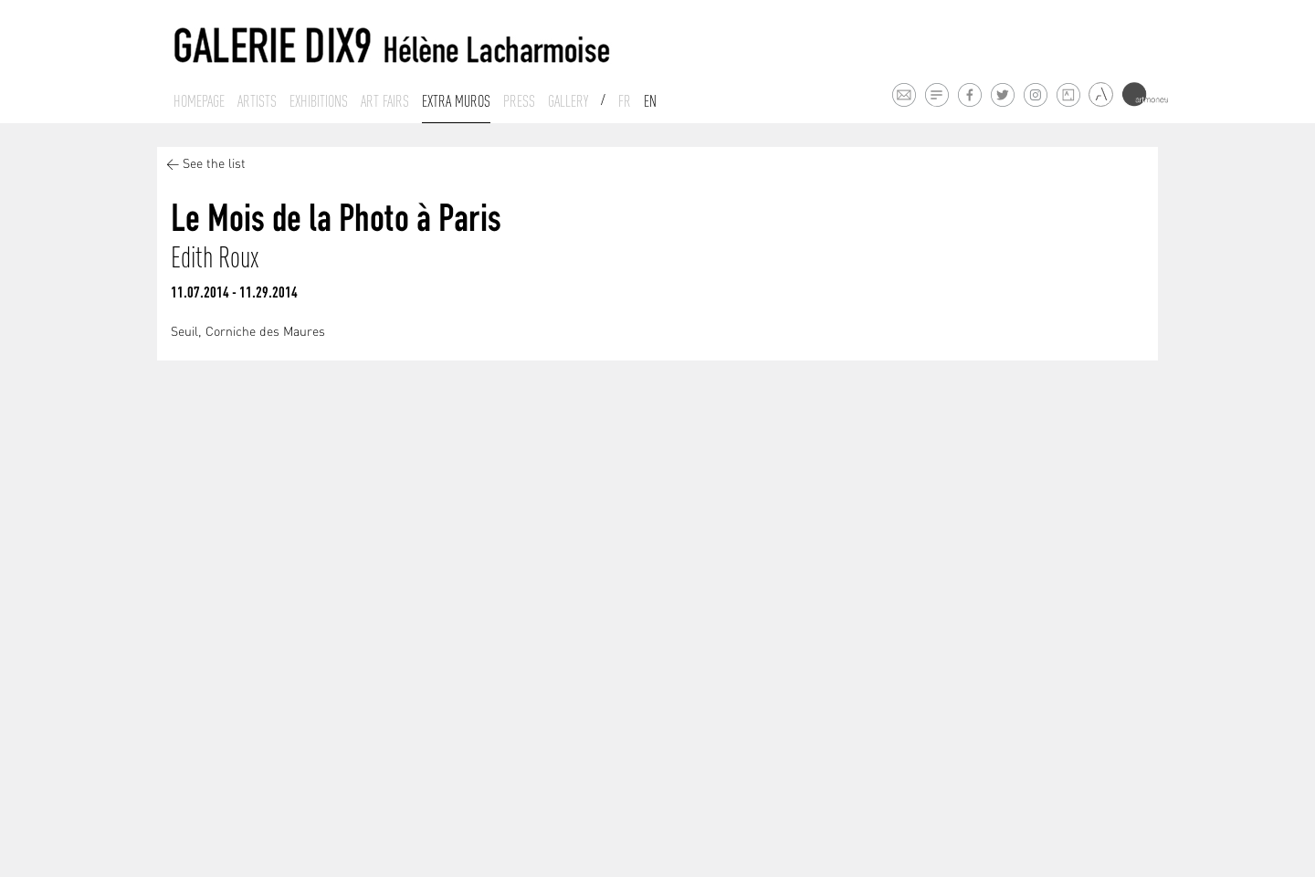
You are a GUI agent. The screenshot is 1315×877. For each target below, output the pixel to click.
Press (519, 101)
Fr (624, 101)
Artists (257, 101)
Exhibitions (318, 101)
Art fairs (385, 101)
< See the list (206, 165)
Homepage (199, 101)
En (650, 101)
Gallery (568, 101)
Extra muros (456, 101)
